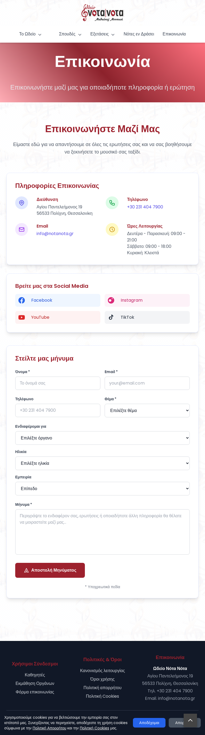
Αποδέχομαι (149, 722)
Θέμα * (110, 399)
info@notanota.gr (55, 234)
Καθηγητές (35, 675)
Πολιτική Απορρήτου (49, 728)
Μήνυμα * (23, 504)
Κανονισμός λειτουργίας (102, 671)
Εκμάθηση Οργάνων (34, 683)
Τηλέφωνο (24, 399)
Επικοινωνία (174, 34)
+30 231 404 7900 (145, 207)
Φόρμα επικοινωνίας (35, 692)
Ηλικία (20, 451)
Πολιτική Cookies (102, 696)
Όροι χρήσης (102, 679)
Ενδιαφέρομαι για (30, 426)
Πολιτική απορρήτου (102, 688)
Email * (111, 371)
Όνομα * (22, 371)
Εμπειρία (23, 477)
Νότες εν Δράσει (139, 34)
